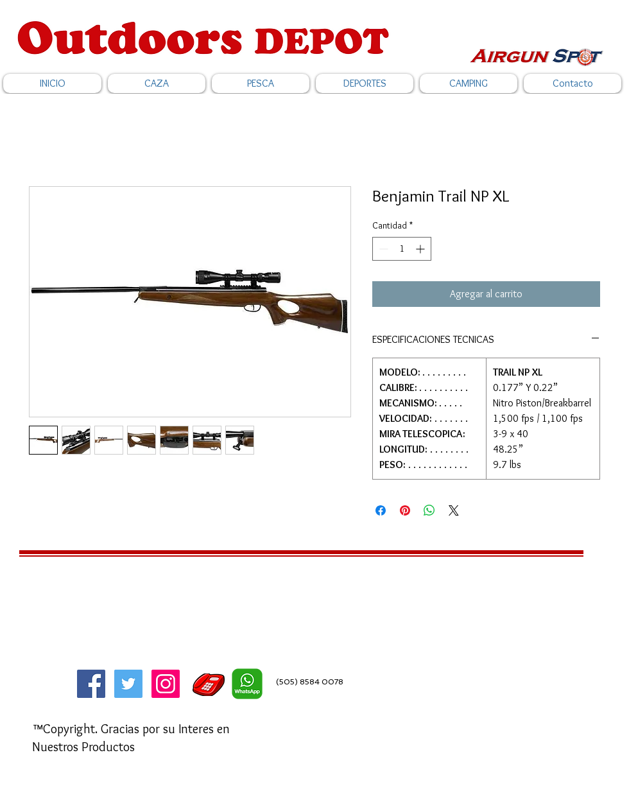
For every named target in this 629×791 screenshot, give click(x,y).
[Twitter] (128, 684)
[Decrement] (382, 249)
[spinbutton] (401, 249)
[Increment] (421, 249)
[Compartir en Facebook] (380, 510)
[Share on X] (453, 510)
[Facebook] (91, 684)
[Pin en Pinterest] (405, 510)
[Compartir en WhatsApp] (429, 510)
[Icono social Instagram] (165, 684)
